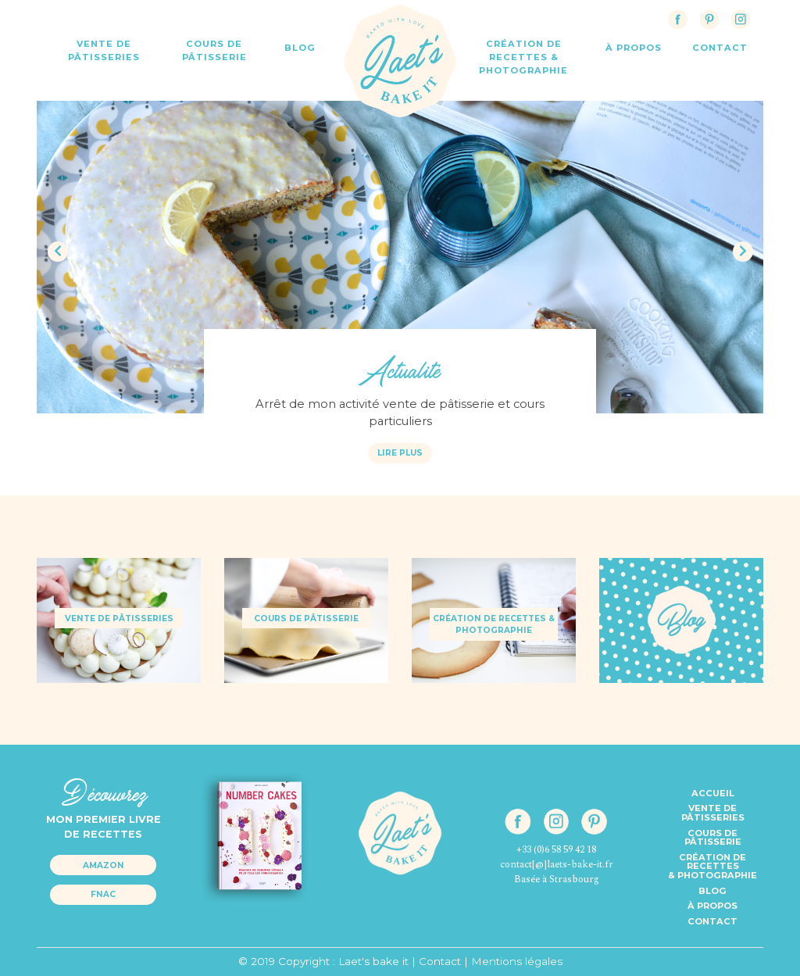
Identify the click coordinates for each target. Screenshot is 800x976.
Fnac (103, 894)
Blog (300, 47)
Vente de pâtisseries (713, 813)
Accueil (712, 793)
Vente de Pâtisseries (104, 50)
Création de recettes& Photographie (712, 866)
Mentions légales (516, 961)
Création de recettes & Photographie (523, 57)
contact (720, 47)
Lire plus (400, 453)
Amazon (103, 865)
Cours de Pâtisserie (214, 50)
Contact (713, 921)
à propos (633, 47)
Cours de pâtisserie (712, 838)
